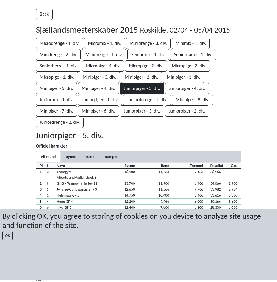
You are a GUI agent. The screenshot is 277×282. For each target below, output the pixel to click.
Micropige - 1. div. (57, 77)
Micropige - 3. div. (146, 66)
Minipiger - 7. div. (56, 111)
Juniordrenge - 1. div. (147, 99)
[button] (138, 174)
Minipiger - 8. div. (192, 99)
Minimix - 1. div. (191, 43)
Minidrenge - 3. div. (148, 43)
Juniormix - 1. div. (56, 99)
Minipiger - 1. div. (183, 77)
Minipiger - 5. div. (56, 88)
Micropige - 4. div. (103, 66)
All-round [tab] (48, 156)
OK (7, 235)
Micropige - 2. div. (189, 66)
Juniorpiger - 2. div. (187, 111)
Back (44, 14)
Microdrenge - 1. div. (59, 43)
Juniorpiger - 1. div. (100, 99)
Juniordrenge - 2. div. (60, 122)
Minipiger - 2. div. (141, 77)
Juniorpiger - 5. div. (142, 88)
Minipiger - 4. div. (98, 88)
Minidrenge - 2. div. (58, 54)
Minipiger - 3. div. (99, 77)
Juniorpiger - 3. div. (142, 111)
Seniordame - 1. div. (193, 54)
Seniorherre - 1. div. (59, 66)
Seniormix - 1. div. (148, 54)
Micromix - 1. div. (104, 43)
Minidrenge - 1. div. (104, 54)
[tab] (71, 156)
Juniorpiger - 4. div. (187, 88)
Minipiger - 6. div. (98, 111)
